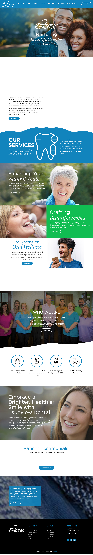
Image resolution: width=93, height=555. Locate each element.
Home (29, 529)
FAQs (48, 538)
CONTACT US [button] (14, 118)
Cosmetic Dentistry (40, 3)
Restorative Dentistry (25, 3)
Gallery (29, 537)
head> (46, 76)
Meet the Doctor (51, 529)
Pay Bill (68, 3)
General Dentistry (54, 3)
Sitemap (55, 552)
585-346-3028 (86, 3)
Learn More (14, 192)
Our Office (50, 531)
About (63, 3)
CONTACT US (16, 502)
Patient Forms (50, 535)
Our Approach (51, 533)
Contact (75, 3)
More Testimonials (46, 468)
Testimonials (50, 537)
